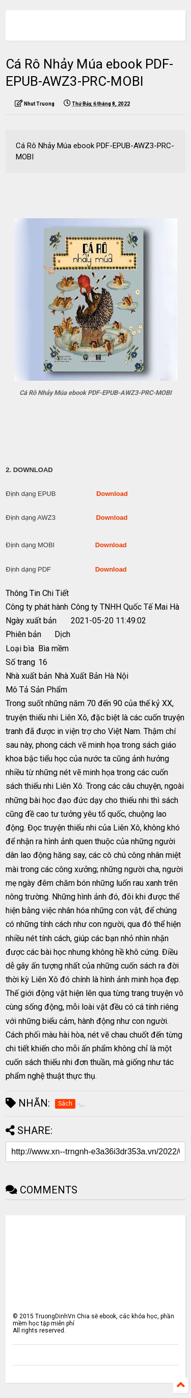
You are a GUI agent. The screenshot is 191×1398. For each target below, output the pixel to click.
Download (112, 493)
